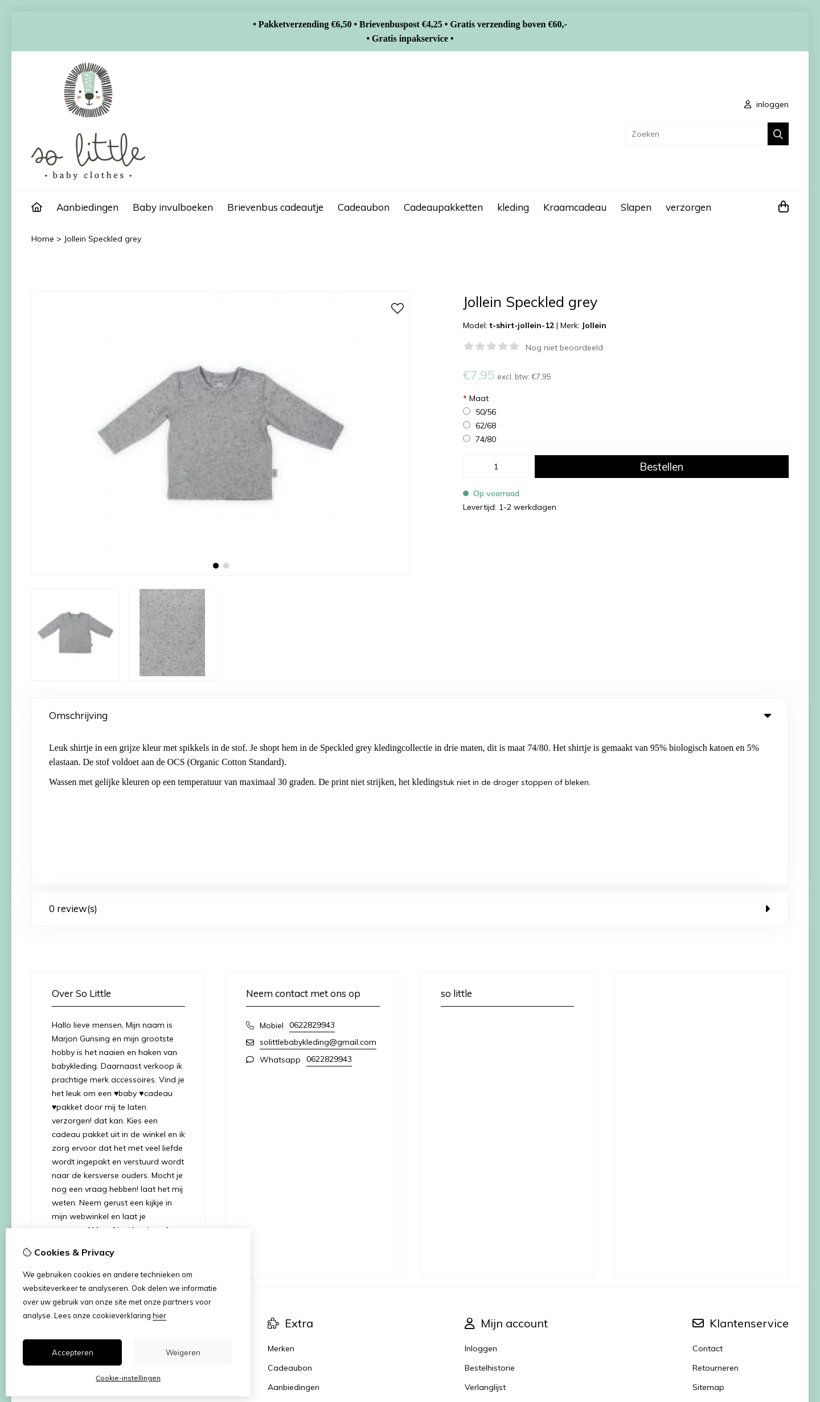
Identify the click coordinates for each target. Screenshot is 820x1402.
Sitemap (708, 1235)
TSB (782, 1289)
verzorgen (688, 207)
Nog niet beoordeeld (564, 347)
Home (42, 239)
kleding (513, 207)
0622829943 (312, 873)
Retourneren (715, 1216)
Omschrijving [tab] (410, 715)
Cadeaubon (364, 207)
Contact (707, 1196)
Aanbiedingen (87, 207)
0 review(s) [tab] (410, 756)
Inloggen (481, 1196)
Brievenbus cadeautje (275, 207)
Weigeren (183, 1352)
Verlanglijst (485, 1235)
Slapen (636, 207)
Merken (281, 1196)
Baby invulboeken (173, 207)
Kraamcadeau (574, 207)
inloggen (766, 104)
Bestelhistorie (490, 1216)
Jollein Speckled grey (102, 239)
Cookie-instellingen (128, 1378)
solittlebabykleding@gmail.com (318, 890)
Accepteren (72, 1352)
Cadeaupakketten (443, 207)
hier (159, 1315)
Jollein (594, 325)
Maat (476, 398)
